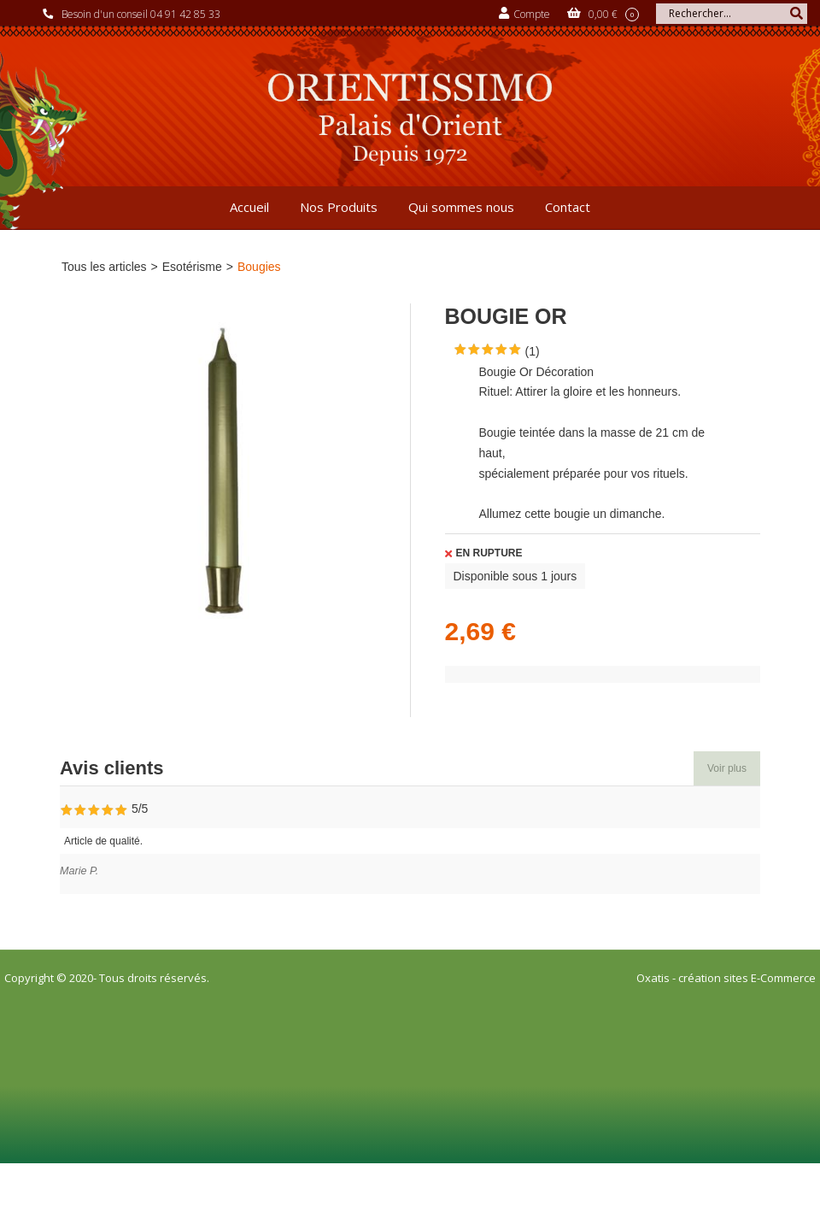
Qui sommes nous (461, 206)
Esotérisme (192, 267)
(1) (532, 351)
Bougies (259, 267)
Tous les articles (104, 267)
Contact (567, 206)
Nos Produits (339, 206)
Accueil (249, 206)
